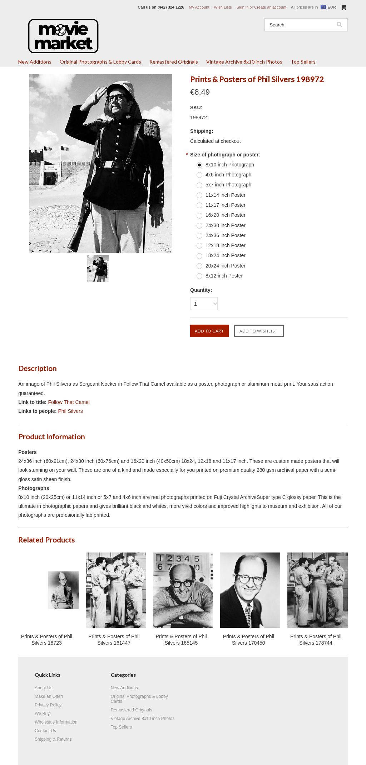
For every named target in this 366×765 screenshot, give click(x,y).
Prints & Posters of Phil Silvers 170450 (248, 640)
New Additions (34, 62)
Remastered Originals (173, 62)
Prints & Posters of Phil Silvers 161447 (113, 640)
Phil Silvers (70, 411)
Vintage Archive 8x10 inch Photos (244, 62)
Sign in (243, 7)
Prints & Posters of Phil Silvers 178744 (315, 640)
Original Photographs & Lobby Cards (100, 62)
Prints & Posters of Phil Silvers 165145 (181, 640)
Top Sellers (303, 62)
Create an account (270, 7)
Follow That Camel (68, 402)
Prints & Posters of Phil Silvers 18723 (46, 640)
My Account (199, 7)
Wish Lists (223, 7)
